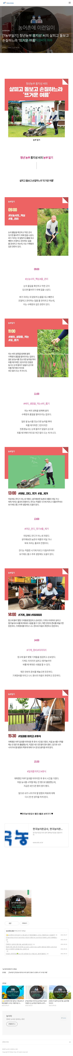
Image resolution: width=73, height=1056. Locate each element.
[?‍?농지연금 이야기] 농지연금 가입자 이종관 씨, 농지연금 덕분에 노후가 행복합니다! (31, 938)
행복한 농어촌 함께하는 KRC (15, 1019)
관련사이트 (5, 1042)
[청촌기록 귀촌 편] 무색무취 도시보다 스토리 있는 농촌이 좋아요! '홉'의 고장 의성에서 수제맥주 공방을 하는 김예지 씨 (31, 948)
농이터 (9, 1016)
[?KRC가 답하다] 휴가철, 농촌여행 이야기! (19, 944)
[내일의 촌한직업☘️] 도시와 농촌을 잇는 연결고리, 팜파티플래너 (26, 954)
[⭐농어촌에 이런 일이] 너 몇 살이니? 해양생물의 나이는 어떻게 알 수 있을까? (30, 935)
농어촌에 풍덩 (10, 931)
